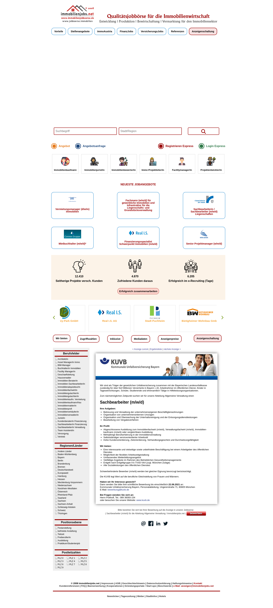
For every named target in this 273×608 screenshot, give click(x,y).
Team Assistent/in (64, 430)
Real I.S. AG (126, 320)
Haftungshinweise (182, 583)
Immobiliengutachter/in (67, 393)
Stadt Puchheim (171, 320)
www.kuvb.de (143, 500)
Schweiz (60, 510)
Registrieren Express (179, 146)
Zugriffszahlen (88, 338)
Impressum (107, 583)
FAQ (83, 586)
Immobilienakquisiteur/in (67, 387)
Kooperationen (115, 586)
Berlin (59, 460)
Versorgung (61, 433)
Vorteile (58, 31)
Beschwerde (164, 586)
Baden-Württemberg (66, 454)
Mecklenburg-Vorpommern (68, 482)
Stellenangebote (80, 31)
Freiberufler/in (63, 537)
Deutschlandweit (64, 470)
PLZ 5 (82, 561)
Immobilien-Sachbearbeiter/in (70, 384)
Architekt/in (61, 359)
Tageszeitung (128, 596)
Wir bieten (62, 338)
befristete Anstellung (66, 531)
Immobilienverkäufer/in (67, 412)
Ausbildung (61, 540)
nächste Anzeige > (172, 349)
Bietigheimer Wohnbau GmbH (216, 320)
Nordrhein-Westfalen (66, 488)
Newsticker (113, 596)
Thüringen (61, 513)
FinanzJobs (126, 31)
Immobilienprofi (63, 409)
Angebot (64, 146)
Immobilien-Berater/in (66, 381)
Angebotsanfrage (94, 146)
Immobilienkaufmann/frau (68, 402)
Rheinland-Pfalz (64, 495)
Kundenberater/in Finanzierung (71, 421)
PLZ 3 (59, 561)
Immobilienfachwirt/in (66, 390)
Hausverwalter (63, 378)
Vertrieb (60, 437)
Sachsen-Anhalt (64, 504)
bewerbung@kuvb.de (118, 489)
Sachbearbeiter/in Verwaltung (70, 427)
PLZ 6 (59, 564)
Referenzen (177, 31)
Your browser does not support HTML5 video (138, 90)
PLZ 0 (59, 558)
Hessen (60, 479)
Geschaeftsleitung (65, 374)
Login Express (215, 146)
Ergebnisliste (156, 349)
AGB (117, 583)
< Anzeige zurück (140, 349)
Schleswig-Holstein (65, 507)
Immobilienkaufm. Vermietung (70, 399)
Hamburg (60, 476)
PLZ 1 (70, 558)
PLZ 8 (82, 564)
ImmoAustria (104, 31)
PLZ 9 (59, 567)
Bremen (60, 467)
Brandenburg (62, 464)
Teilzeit (59, 534)
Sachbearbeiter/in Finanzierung (71, 424)
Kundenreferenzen (69, 586)
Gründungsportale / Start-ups (140, 586)
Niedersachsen (63, 485)
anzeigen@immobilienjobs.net (197, 586)
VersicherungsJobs (152, 31)
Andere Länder (63, 451)
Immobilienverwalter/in (67, 415)
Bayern (59, 457)
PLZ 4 (70, 561)
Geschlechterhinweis (133, 583)
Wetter (140, 596)
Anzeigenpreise (170, 338)
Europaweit (61, 473)
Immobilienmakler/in (65, 405)
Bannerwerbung (96, 586)
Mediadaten (140, 338)
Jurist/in (60, 418)
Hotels (162, 596)
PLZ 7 (70, 564)
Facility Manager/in (65, 371)
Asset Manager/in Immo (67, 362)
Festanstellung (63, 528)
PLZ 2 (82, 558)
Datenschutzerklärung (159, 583)
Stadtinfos (151, 596)
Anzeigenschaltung (203, 31)
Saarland (60, 498)
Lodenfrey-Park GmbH (81, 320)
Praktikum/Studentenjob (67, 543)
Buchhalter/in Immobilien (68, 368)
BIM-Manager (63, 365)
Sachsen (60, 501)
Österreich (61, 491)
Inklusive (115, 338)
